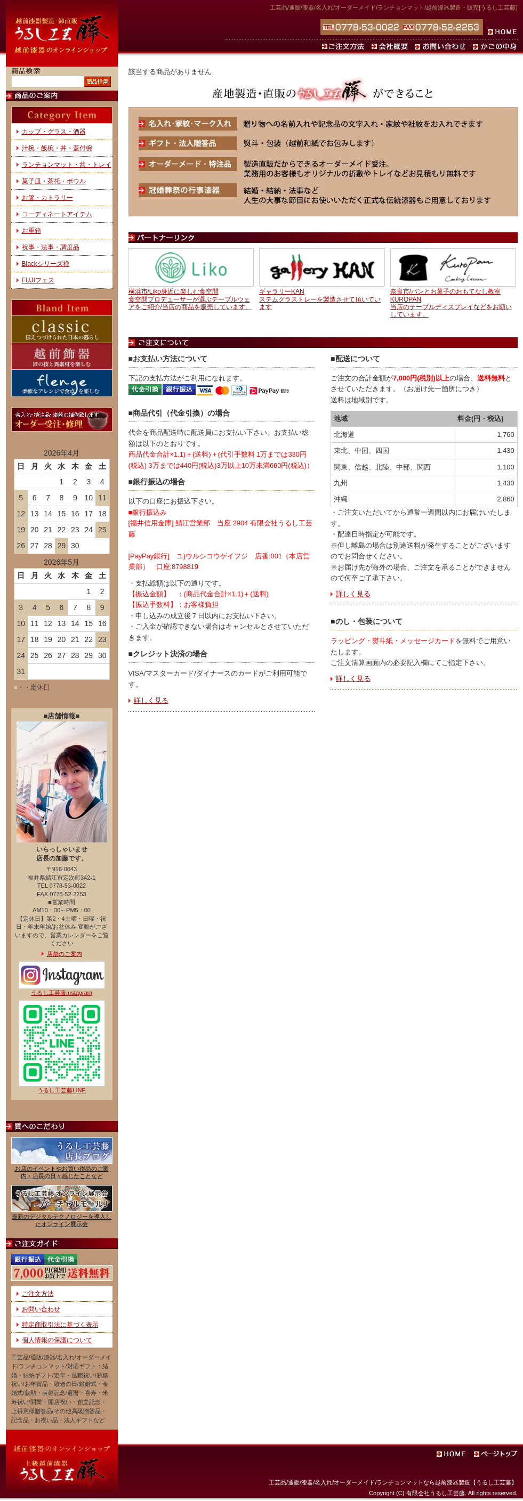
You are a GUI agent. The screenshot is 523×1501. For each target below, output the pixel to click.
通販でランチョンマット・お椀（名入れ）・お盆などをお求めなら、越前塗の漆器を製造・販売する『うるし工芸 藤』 (62, 33)
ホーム (500, 27)
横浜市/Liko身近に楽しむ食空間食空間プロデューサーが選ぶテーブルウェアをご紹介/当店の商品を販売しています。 (190, 299)
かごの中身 (494, 46)
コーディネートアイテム (57, 214)
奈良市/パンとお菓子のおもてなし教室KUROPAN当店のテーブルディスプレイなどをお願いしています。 (451, 303)
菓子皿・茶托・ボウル (54, 181)
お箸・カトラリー (47, 197)
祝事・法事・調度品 (50, 247)
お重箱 (31, 230)
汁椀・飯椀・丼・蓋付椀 (57, 148)
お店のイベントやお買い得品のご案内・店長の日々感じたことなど (62, 1172)
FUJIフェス (38, 280)
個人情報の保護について (57, 1340)
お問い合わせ (442, 46)
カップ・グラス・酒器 (54, 131)
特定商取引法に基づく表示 (60, 1324)
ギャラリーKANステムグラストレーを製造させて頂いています (320, 299)
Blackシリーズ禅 (45, 263)
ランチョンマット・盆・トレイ (66, 164)
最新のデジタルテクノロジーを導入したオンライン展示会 (61, 1220)
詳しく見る (151, 700)
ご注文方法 (344, 46)
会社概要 (391, 46)
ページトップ (496, 1455)
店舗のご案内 (64, 954)
